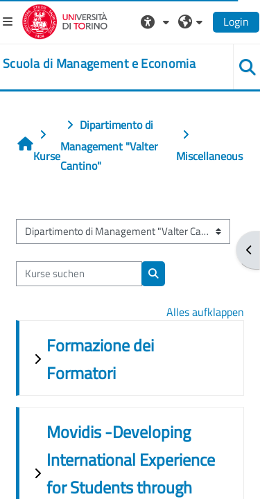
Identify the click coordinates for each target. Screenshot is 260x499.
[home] (99, 63)
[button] (157, 21)
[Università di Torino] (64, 20)
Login (236, 21)
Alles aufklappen (205, 312)
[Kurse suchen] (79, 273)
